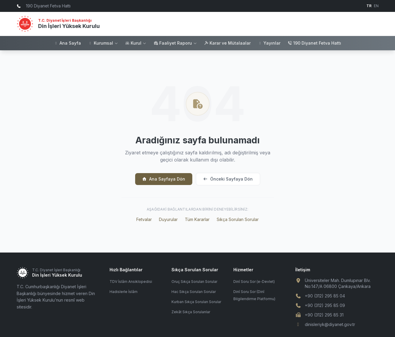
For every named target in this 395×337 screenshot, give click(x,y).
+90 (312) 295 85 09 (325, 305)
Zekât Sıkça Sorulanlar (190, 312)
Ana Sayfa (67, 43)
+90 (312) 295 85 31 (324, 314)
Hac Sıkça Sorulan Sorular (193, 291)
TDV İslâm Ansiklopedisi (131, 281)
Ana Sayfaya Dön (163, 178)
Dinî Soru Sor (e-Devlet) (254, 281)
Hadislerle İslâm (124, 291)
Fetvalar (144, 219)
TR (368, 6)
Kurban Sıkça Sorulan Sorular (196, 302)
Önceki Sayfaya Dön (228, 178)
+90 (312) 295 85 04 (325, 295)
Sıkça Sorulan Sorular (238, 219)
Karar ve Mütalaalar (227, 43)
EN (376, 6)
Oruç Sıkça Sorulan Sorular (194, 281)
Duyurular (168, 219)
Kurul (135, 43)
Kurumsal (103, 43)
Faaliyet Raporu (175, 43)
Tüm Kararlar (197, 219)
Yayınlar (269, 43)
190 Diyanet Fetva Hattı (314, 43)
